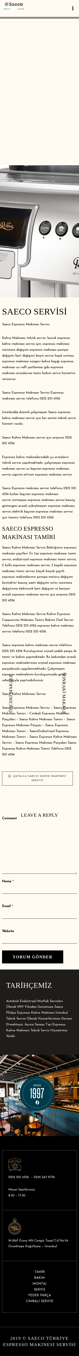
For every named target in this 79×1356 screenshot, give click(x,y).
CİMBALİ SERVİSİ (39, 1301)
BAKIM (39, 1278)
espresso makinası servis (30, 594)
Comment (9, 818)
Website (8, 931)
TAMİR (39, 1272)
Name (6, 881)
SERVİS (39, 1289)
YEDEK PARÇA (39, 1295)
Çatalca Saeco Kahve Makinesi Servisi (37, 778)
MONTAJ (39, 1283)
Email (6, 906)
